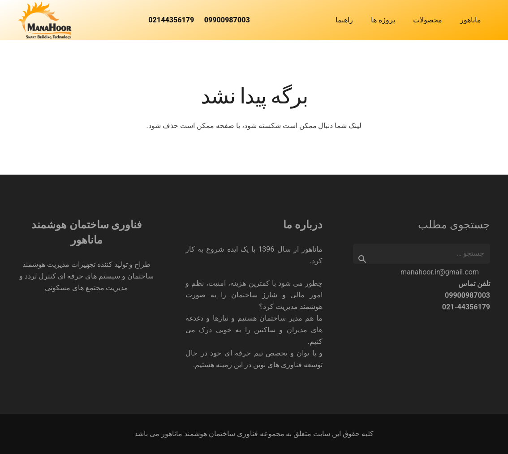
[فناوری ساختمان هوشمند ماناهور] (45, 20)
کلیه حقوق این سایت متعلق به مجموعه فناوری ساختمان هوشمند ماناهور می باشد (254, 433)
